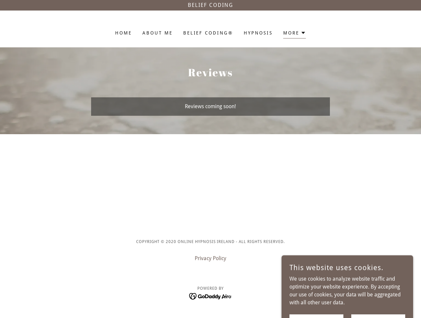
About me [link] (157, 33)
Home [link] (123, 33)
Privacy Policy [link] (210, 258)
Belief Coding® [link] (208, 33)
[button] (294, 33)
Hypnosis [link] (258, 33)
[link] (210, 296)
